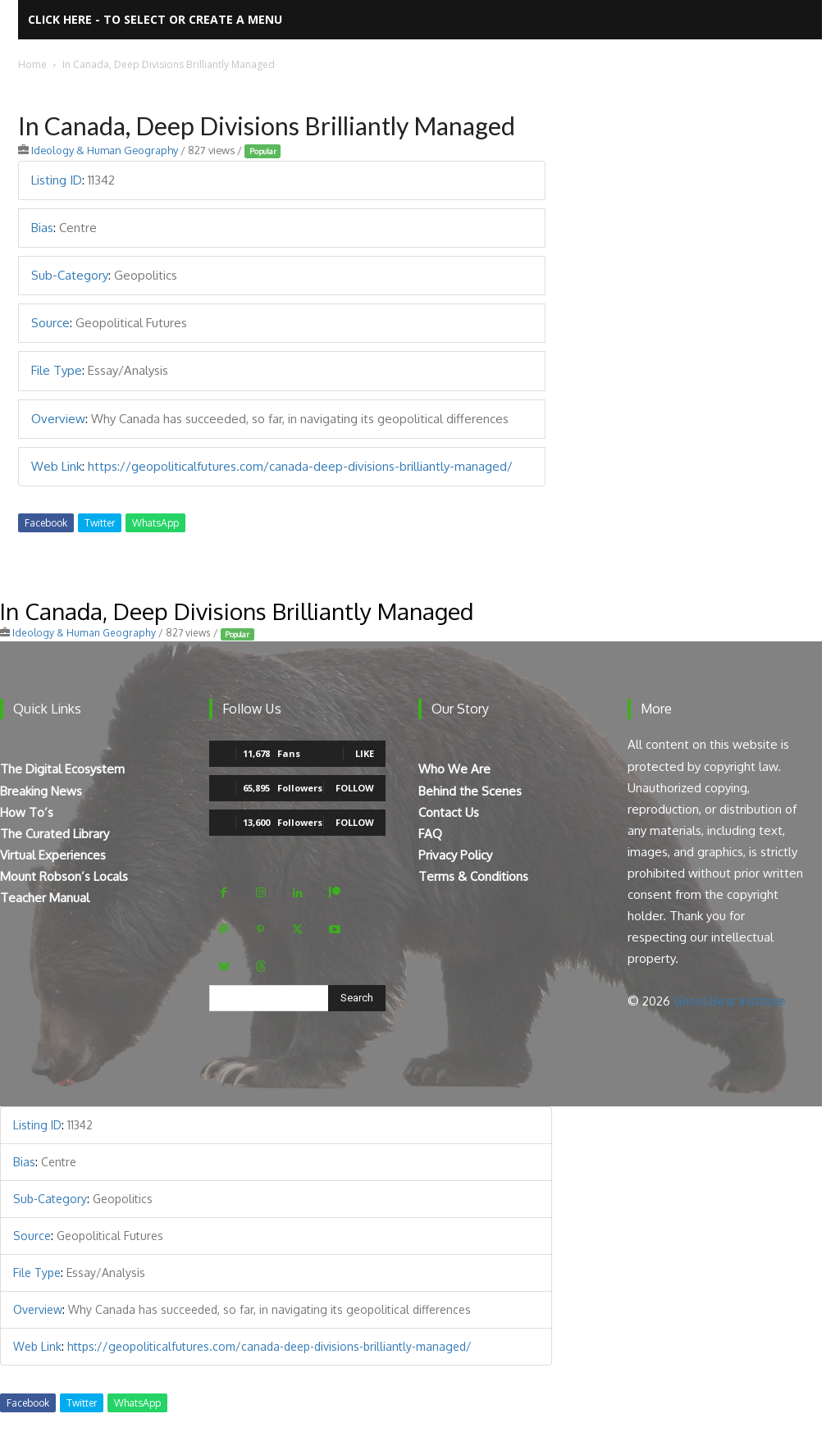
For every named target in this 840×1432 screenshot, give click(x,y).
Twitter (99, 523)
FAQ (430, 833)
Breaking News (41, 791)
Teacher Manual (44, 897)
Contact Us (448, 812)
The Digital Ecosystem (62, 769)
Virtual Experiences (53, 855)
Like (364, 753)
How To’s (26, 812)
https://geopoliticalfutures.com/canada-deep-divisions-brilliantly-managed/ (300, 466)
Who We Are (454, 769)
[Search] (357, 998)
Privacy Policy (455, 855)
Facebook (46, 523)
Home (32, 64)
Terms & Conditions (473, 876)
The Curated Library (54, 833)
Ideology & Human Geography (104, 150)
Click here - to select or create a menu (155, 19)
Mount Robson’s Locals (64, 876)
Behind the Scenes (470, 791)
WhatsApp (155, 523)
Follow (355, 788)
